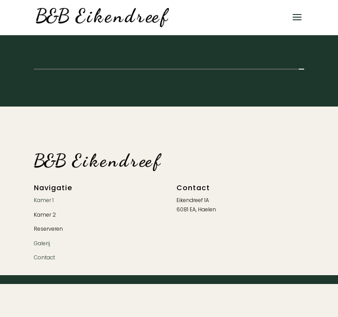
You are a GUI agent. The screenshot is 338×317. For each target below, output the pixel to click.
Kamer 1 (44, 200)
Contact (44, 257)
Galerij (42, 243)
